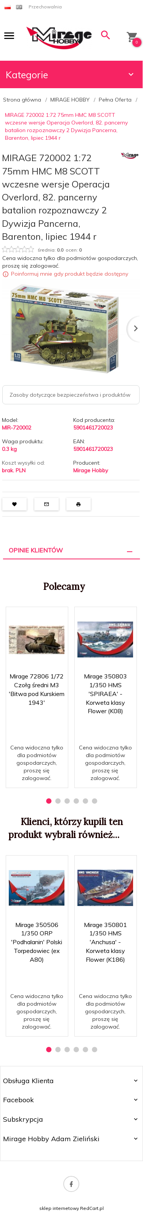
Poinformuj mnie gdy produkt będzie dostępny (69, 274)
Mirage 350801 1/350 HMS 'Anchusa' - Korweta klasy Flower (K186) (105, 942)
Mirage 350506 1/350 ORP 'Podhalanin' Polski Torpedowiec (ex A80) (36, 942)
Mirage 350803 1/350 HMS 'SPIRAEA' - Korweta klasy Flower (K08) (105, 693)
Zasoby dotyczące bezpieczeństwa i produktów (70, 394)
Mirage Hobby (90, 470)
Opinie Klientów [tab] (36, 550)
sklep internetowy (59, 1208)
